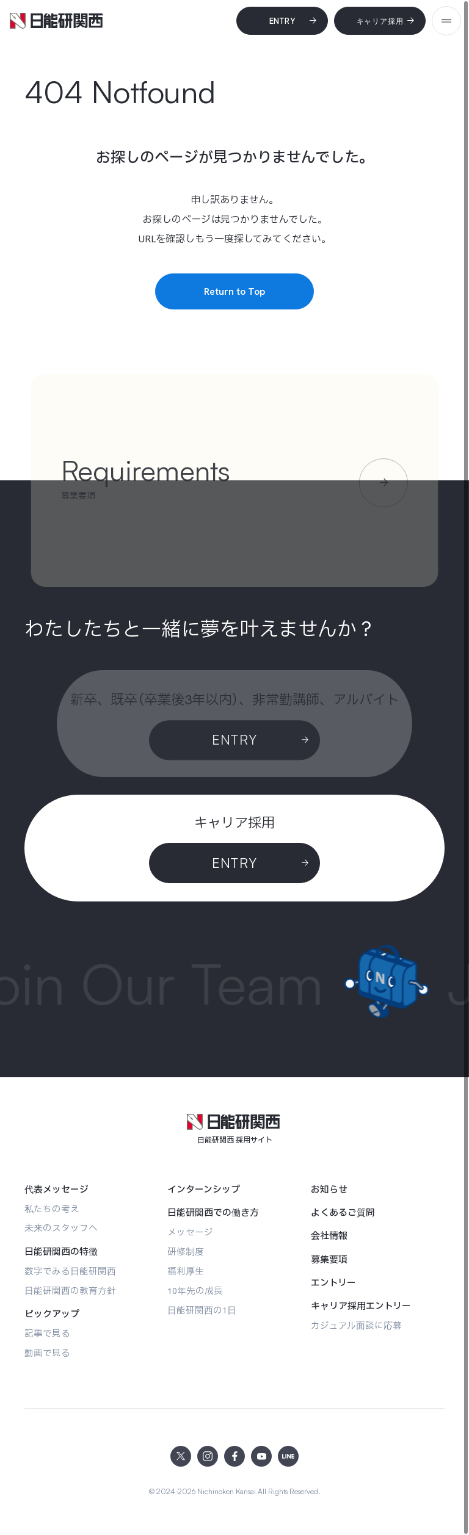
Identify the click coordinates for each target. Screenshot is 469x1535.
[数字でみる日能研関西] (70, 1271)
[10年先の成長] (195, 1290)
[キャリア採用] (380, 21)
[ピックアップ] (51, 1314)
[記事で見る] (47, 1333)
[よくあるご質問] (343, 1213)
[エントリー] (333, 1283)
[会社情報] (329, 1236)
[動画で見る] (47, 1353)
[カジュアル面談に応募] (356, 1325)
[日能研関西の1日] (201, 1310)
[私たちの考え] (51, 1209)
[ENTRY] (234, 863)
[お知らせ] (329, 1189)
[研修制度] (185, 1251)
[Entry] (282, 21)
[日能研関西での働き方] (213, 1213)
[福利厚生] (185, 1271)
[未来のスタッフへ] (61, 1227)
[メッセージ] (190, 1232)
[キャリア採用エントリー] (361, 1306)
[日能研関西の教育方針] (70, 1290)
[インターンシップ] (203, 1189)
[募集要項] (329, 1260)
